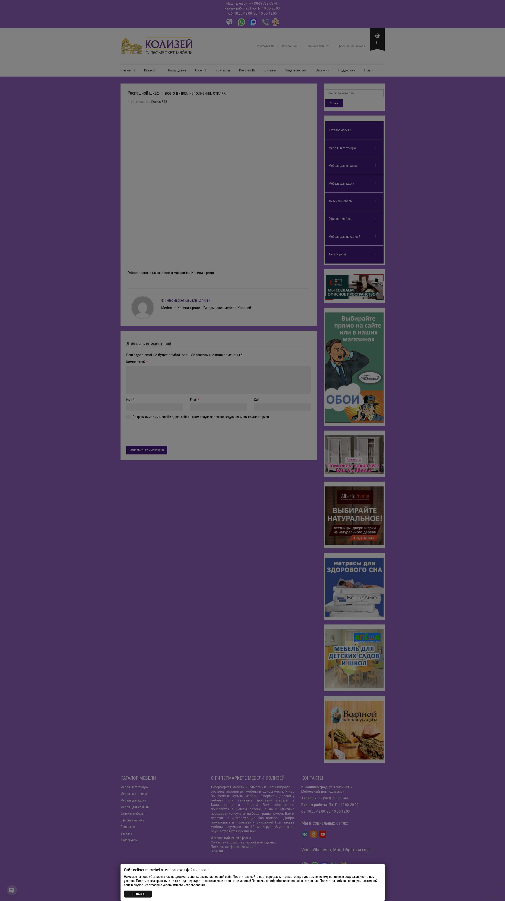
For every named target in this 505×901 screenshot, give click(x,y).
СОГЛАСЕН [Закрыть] (137, 894)
